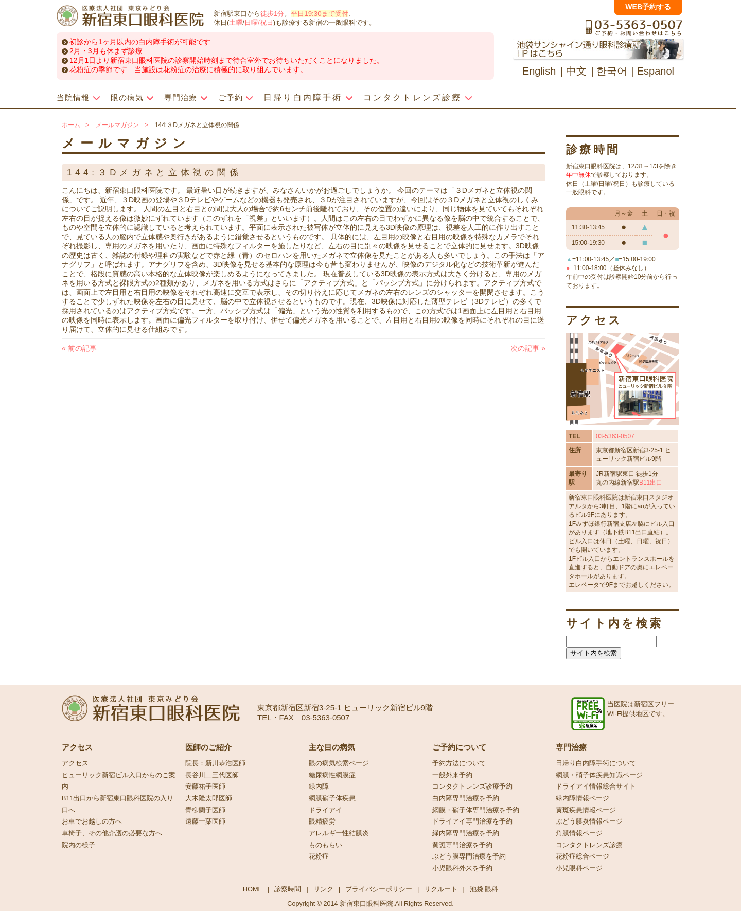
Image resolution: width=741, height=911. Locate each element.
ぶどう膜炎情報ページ (589, 821)
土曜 (235, 22)
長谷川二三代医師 (212, 775)
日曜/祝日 (258, 22)
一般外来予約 (452, 775)
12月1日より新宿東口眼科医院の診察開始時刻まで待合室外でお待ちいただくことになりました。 (226, 60)
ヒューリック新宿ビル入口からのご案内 (118, 781)
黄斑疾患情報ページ (586, 810)
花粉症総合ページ (582, 856)
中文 (576, 71)
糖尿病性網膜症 (332, 775)
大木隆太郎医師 (208, 798)
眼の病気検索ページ (339, 763)
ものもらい (325, 845)
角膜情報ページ (579, 833)
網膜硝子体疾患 (332, 798)
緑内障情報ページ (582, 798)
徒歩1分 (272, 13)
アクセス (75, 763)
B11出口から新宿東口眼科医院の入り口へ (117, 804)
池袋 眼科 (484, 889)
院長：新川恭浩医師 (215, 763)
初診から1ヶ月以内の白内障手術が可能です (139, 42)
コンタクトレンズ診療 (589, 845)
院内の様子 (78, 845)
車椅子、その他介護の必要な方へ (112, 833)
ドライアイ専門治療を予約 (472, 821)
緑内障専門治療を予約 (465, 833)
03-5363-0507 (615, 436)
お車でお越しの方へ (92, 821)
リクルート (440, 889)
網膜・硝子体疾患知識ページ (599, 775)
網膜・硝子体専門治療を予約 (475, 810)
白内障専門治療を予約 (465, 798)
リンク (323, 889)
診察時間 (287, 889)
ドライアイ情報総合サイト (596, 786)
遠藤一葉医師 (205, 821)
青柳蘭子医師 (205, 810)
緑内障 (319, 786)
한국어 (611, 71)
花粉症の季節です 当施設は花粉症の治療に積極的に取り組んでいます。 (188, 69)
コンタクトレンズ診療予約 (472, 786)
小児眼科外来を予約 (462, 868)
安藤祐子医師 (205, 786)
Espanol (655, 71)
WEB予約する (648, 7)
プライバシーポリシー (378, 889)
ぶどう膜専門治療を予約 (469, 856)
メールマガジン (117, 125)
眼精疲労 (322, 821)
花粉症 (319, 856)
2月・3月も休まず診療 (106, 51)
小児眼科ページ (579, 868)
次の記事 (527, 348)
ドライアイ (325, 810)
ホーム (71, 125)
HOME (252, 889)
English (539, 71)
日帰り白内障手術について (596, 763)
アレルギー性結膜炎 (339, 833)
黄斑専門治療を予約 (462, 845)
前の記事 (79, 348)
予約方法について (459, 763)
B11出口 (650, 482)
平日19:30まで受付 (319, 13)
